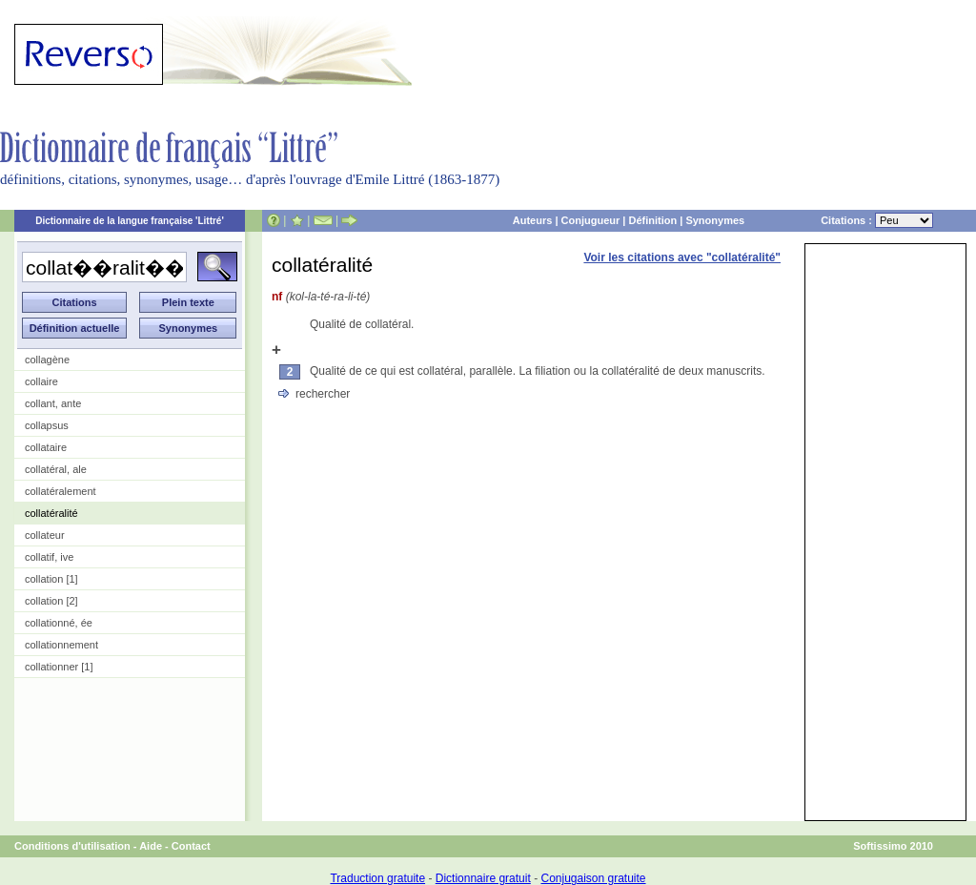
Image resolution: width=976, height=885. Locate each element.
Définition (652, 220)
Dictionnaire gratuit (483, 878)
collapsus (47, 425)
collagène (47, 359)
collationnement (61, 644)
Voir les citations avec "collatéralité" (682, 257)
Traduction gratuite (377, 878)
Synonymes (714, 220)
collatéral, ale (56, 469)
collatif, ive (49, 557)
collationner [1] (59, 666)
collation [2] (51, 601)
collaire (41, 381)
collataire (46, 447)
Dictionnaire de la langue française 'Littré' (129, 221)
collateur (45, 535)
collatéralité (51, 513)
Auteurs (533, 220)
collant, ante (53, 403)
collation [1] (51, 579)
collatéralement (60, 491)
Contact (191, 846)
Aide (150, 846)
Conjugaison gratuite (592, 878)
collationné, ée (58, 622)
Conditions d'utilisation (72, 846)
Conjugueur (590, 220)
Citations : (877, 220)
